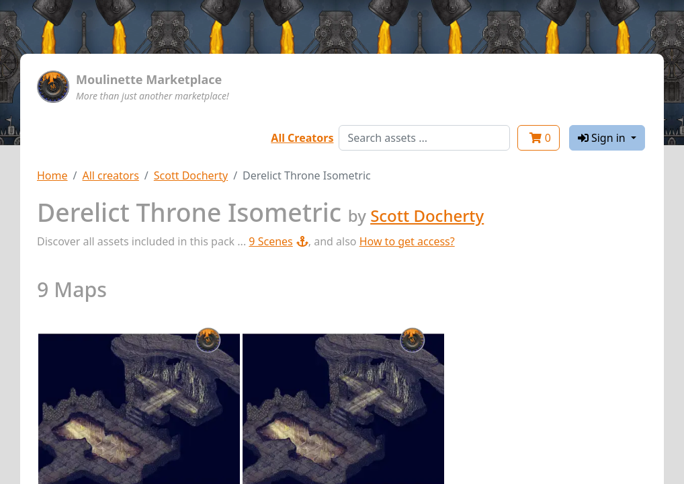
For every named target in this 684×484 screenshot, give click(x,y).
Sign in (603, 137)
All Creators (302, 137)
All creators (110, 175)
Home (52, 175)
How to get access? (407, 241)
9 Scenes (278, 241)
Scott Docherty (191, 175)
